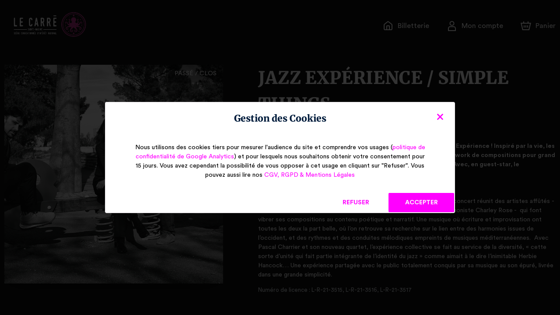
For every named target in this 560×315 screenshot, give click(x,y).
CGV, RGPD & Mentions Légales (309, 175)
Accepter (421, 202)
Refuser (356, 202)
